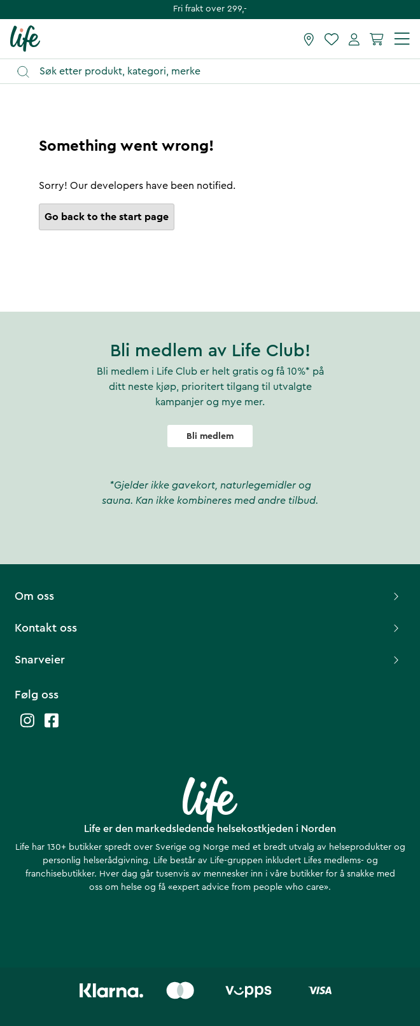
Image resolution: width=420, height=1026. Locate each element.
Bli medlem (210, 436)
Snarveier (208, 659)
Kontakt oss (208, 628)
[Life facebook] (52, 726)
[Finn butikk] (309, 38)
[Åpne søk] (216, 71)
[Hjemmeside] (25, 38)
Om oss (208, 596)
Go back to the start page (107, 217)
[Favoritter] (332, 38)
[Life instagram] (27, 726)
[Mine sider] (354, 38)
